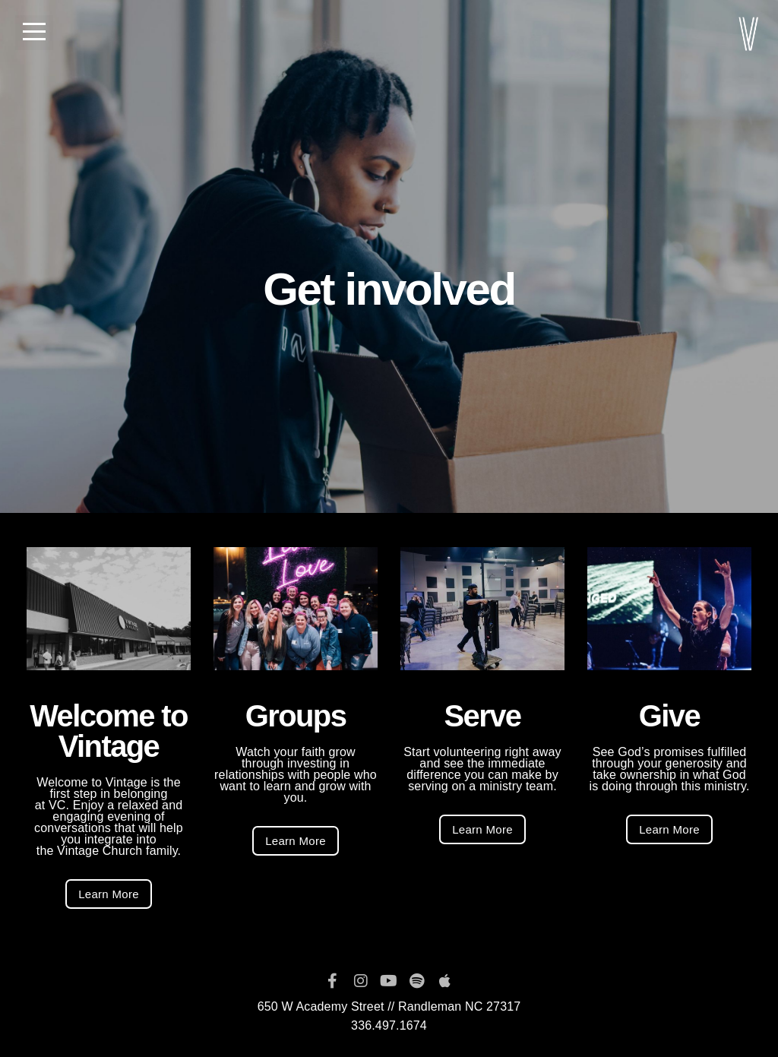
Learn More (108, 894)
